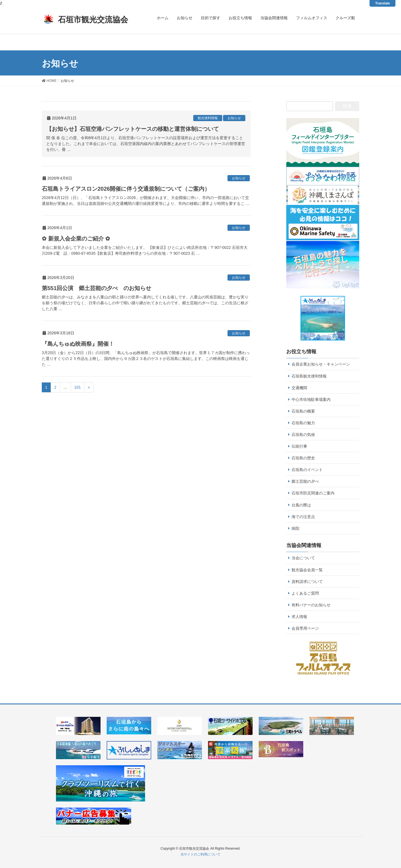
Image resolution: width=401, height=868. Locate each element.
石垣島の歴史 (303, 458)
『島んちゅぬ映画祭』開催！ (78, 344)
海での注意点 (303, 516)
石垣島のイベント (307, 469)
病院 (295, 528)
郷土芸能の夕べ (305, 481)
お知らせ (234, 118)
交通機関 (299, 388)
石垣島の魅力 (303, 423)
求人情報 (299, 616)
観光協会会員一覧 (307, 570)
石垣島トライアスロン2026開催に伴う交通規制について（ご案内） (126, 189)
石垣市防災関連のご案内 (313, 493)
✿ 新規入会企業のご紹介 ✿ (76, 239)
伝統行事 (299, 446)
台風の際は (301, 505)
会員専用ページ (305, 628)
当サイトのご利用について (200, 854)
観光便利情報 (208, 118)
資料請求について (307, 581)
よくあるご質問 (305, 593)
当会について (303, 558)
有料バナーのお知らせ (311, 605)
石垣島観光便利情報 (309, 376)
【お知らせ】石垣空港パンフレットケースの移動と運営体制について (132, 129)
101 (77, 387)
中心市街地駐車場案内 (311, 399)
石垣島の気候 (303, 434)
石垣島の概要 (303, 411)
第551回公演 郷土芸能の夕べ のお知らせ (96, 288)
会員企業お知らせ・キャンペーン (321, 364)
